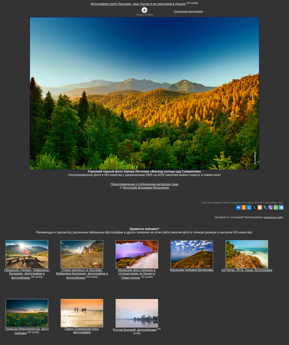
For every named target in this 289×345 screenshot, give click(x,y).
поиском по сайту (273, 217)
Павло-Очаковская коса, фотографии (82, 330)
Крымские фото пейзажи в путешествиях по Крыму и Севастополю (137, 273)
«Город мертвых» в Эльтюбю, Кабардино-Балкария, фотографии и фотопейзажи (82, 273)
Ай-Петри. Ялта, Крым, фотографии (246, 270)
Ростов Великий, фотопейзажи (134, 329)
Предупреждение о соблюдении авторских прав (144, 184)
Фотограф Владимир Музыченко (146, 187)
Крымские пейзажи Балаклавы (192, 270)
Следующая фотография (188, 11)
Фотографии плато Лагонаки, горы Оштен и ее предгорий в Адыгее (138, 4)
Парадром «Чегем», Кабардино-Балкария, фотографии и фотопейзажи (27, 273)
